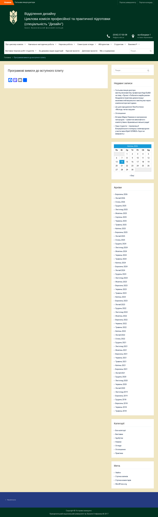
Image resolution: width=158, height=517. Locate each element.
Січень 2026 (120, 202)
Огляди (118, 446)
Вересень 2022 (121, 320)
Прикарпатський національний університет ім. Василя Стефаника (76, 514)
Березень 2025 (121, 232)
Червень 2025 (121, 221)
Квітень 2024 (120, 263)
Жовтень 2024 (121, 251)
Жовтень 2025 (121, 213)
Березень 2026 (121, 194)
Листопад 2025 (121, 210)
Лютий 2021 (120, 373)
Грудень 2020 (120, 377)
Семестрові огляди (85, 44)
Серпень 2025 (121, 217)
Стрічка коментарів (123, 480)
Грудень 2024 (120, 244)
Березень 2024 (121, 267)
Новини (118, 442)
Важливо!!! (132, 44)
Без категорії (120, 430)
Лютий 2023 (120, 305)
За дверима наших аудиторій (51, 51)
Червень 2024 (121, 255)
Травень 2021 (121, 362)
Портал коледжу (145, 2)
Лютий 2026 (120, 198)
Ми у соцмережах (107, 51)
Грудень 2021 (120, 343)
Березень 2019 (121, 396)
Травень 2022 (121, 327)
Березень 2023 (121, 301)
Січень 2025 (120, 240)
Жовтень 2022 (121, 316)
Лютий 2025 (120, 236)
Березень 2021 (121, 369)
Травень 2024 (121, 259)
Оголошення (120, 113)
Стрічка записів (121, 476)
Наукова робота (66, 44)
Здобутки (119, 438)
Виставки (119, 434)
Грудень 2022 (120, 308)
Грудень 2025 (120, 206)
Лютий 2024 (120, 270)
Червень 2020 (121, 384)
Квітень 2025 (120, 229)
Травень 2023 (121, 293)
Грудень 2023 (120, 274)
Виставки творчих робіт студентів (19, 51)
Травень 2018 (121, 411)
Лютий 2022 (120, 335)
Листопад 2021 (121, 346)
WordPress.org (121, 484)
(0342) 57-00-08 (120, 35)
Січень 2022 (120, 339)
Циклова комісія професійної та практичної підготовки (67, 19)
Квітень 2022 (120, 331)
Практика (119, 453)
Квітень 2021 (120, 365)
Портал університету (128, 2)
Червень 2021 (121, 358)
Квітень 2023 (120, 297)
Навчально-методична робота (41, 44)
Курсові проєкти (72, 51)
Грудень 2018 (120, 400)
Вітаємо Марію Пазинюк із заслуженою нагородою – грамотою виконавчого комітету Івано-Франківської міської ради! (132, 119)
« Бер (132, 176)
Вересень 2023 (121, 286)
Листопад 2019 (121, 392)
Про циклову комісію (14, 44)
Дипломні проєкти (89, 51)
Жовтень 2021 (121, 350)
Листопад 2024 (121, 248)
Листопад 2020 (121, 381)
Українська (11, 500)
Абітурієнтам (103, 44)
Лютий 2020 (120, 388)
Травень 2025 (121, 225)
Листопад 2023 (121, 278)
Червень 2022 (121, 324)
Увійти (118, 473)
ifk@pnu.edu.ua (118, 37)
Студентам (118, 44)
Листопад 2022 (121, 312)
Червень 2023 (121, 289)
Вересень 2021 (121, 354)
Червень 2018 (121, 407)
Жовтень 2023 (121, 282)
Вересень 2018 (121, 403)
